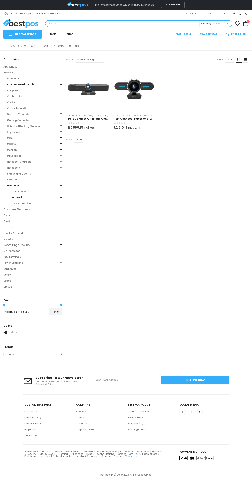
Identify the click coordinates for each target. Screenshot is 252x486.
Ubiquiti (8, 286)
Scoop (7, 280)
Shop (70, 34)
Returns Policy (136, 417)
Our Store (81, 423)
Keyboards (13, 132)
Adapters (13, 90)
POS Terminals (12, 257)
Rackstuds (10, 269)
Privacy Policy (135, 423)
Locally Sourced (13, 233)
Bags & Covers (47, 454)
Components (12, 78)
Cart (209, 13)
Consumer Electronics (17, 209)
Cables (58, 451)
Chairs (11, 102)
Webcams (13, 185)
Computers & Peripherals (80, 115)
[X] (240, 13)
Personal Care (125, 454)
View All (131, 456)
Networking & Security (17, 245)
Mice (9, 138)
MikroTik (8, 239)
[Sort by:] (90, 60)
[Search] (227, 24)
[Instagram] (245, 13)
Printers (118, 456)
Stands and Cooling (19, 173)
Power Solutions (13, 263)
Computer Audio (17, 108)
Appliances (10, 66)
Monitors (12, 150)
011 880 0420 (236, 34)
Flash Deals (183, 34)
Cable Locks (14, 96)
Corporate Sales (85, 429)
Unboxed (16, 197)
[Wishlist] (237, 23)
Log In (222, 13)
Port (11, 354)
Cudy (7, 215)
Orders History (32, 423)
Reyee (7, 274)
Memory (45, 456)
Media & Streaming (88, 456)
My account (193, 13)
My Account (31, 411)
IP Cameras (127, 451)
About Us (81, 411)
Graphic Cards (91, 451)
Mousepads (14, 156)
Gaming (63, 454)
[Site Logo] (21, 23)
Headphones (109, 451)
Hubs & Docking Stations (100, 454)
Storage (12, 179)
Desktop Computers (19, 114)
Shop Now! (173, 4)
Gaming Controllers (19, 120)
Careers (81, 417)
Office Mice (77, 454)
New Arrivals (209, 34)
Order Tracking (33, 417)
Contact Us (30, 435)
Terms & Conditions (139, 411)
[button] (239, 60)
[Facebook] (234, 13)
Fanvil (7, 221)
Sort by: (70, 59)
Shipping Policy (136, 429)
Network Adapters (63, 456)
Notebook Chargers (19, 162)
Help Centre (31, 429)
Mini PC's (46, 451)
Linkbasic (9, 227)
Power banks (72, 451)
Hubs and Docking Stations (23, 126)
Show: (219, 59)
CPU (138, 454)
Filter (56, 311)
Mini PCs (12, 144)
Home (52, 34)
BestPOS (8, 72)
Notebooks (13, 167)
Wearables (142, 451)
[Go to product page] (88, 89)
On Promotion (100, 115)
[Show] (229, 60)
